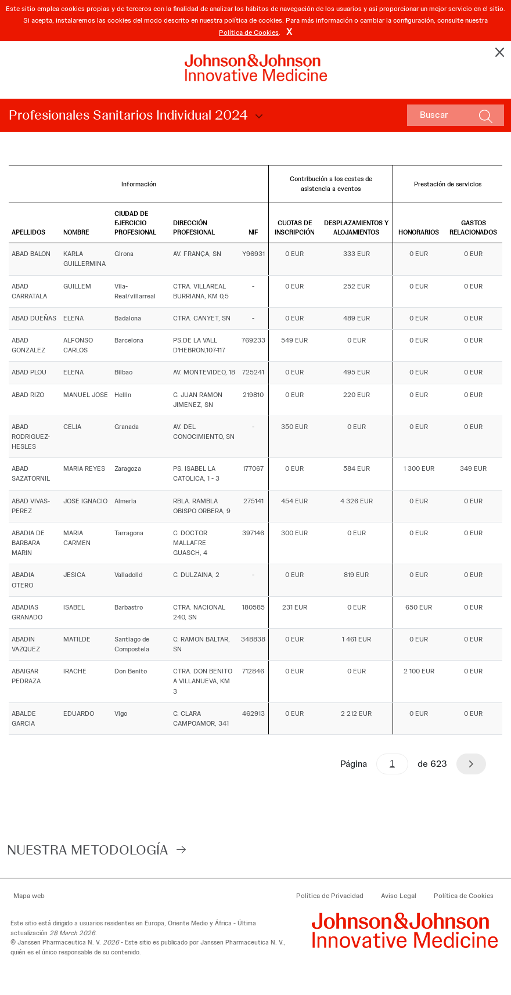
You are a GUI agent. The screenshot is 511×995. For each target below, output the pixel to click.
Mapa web (29, 895)
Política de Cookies (249, 32)
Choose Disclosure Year (257, 116)
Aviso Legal (398, 895)
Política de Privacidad (330, 895)
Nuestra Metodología (87, 850)
